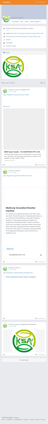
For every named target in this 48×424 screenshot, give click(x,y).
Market (38, 419)
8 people (13, 46)
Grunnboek (6, 2)
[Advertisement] (24, 388)
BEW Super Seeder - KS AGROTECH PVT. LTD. (22, 152)
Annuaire (32, 419)
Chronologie (15, 21)
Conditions (9, 419)
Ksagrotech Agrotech (17, 17)
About (3, 419)
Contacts (25, 419)
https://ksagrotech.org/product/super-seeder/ (16, 95)
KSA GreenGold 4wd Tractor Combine (21, 277)
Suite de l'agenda (35, 21)
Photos (27, 21)
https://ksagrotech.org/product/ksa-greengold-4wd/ (18, 272)
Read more (6, 106)
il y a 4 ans (11, 91)
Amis (21, 21)
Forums (43, 419)
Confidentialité (17, 419)
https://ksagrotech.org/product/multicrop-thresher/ (17, 175)
